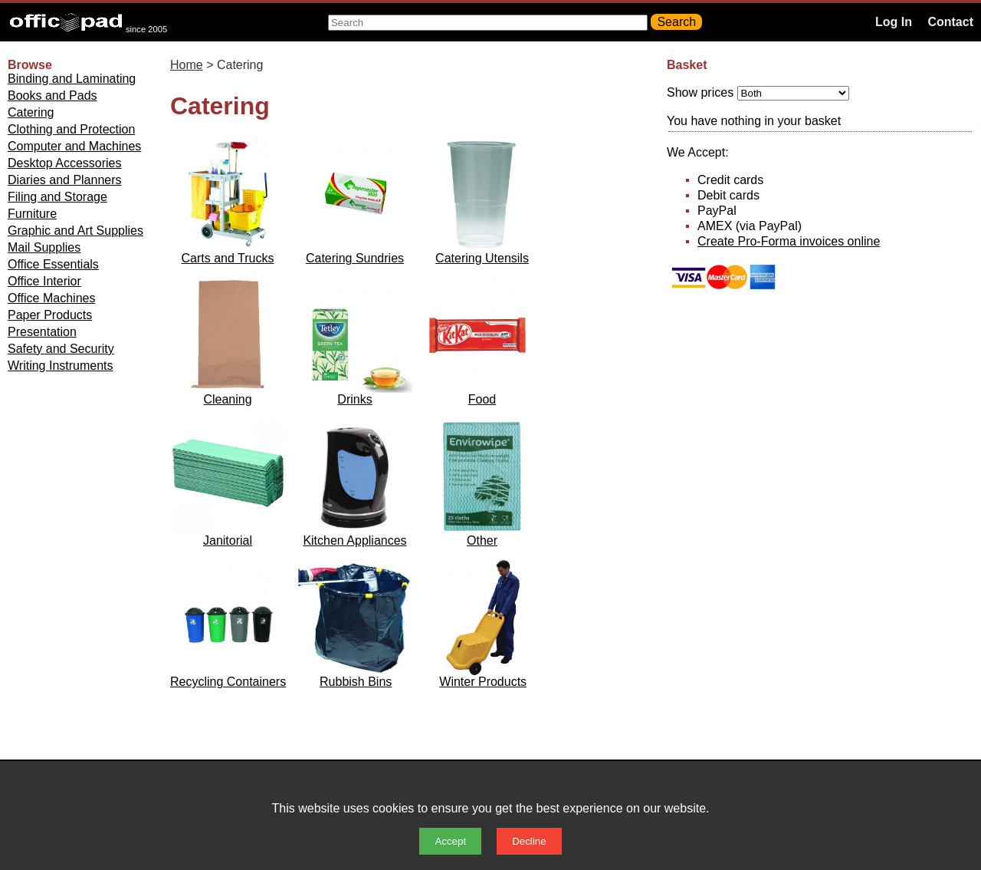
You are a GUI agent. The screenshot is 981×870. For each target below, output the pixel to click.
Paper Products (50, 314)
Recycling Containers (228, 681)
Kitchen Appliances (354, 540)
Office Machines (51, 298)
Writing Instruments (60, 365)
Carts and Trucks (228, 258)
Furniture (32, 213)
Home (186, 64)
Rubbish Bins (356, 681)
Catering (31, 112)
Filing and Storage (57, 196)
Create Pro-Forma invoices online (788, 241)
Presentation (42, 331)
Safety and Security (61, 348)
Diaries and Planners (65, 179)
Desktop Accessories (65, 163)
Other (482, 540)
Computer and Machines (74, 146)
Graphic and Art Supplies (75, 230)
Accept (450, 841)
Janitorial (227, 540)
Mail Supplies (44, 247)
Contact (950, 21)
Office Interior (44, 281)
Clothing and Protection (71, 129)
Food (482, 399)
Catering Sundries (355, 258)
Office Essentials (53, 264)
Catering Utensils (482, 258)
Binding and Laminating (72, 78)
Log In (893, 21)
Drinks (354, 399)
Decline (529, 841)
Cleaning (227, 399)
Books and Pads (52, 95)
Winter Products (483, 681)
